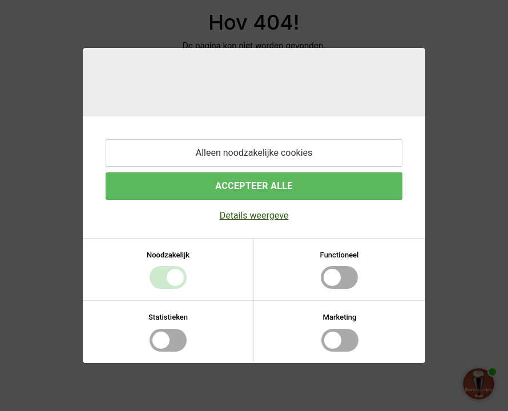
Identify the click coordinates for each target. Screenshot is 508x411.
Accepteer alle (254, 185)
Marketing (340, 317)
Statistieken (168, 317)
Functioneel (339, 255)
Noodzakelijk (168, 255)
